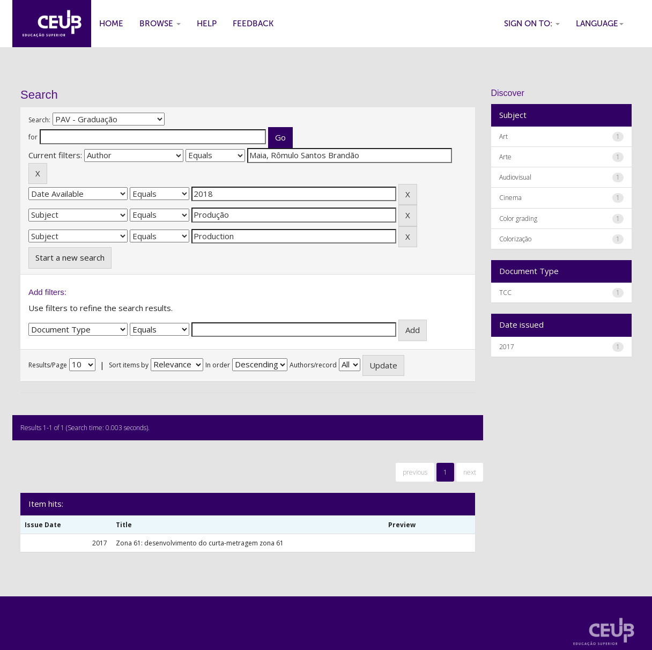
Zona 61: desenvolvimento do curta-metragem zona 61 (200, 543)
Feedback (253, 23)
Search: (39, 119)
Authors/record (313, 365)
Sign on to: (532, 23)
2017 (506, 346)
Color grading (518, 218)
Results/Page (47, 365)
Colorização (515, 238)
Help (207, 23)
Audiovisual (515, 177)
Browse (160, 23)
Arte (505, 156)
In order (217, 365)
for (33, 137)
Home (111, 23)
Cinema (510, 197)
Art (503, 136)
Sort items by (129, 365)
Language (600, 23)
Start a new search (70, 257)
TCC (505, 292)
